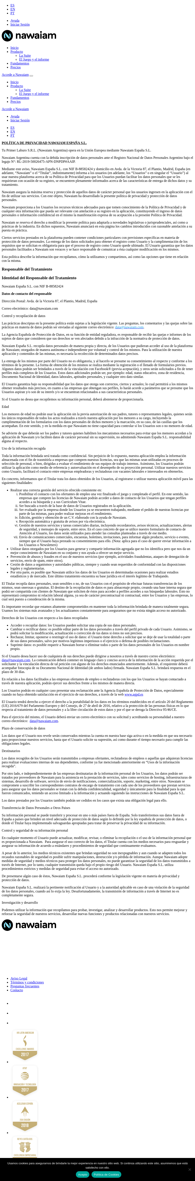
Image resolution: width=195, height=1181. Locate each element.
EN (12, 9)
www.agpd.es (134, 694)
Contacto (16, 990)
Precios (15, 67)
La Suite (25, 55)
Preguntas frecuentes (24, 986)
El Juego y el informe (34, 59)
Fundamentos (19, 63)
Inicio (14, 48)
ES (12, 5)
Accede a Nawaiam (15, 74)
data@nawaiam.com (16, 660)
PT (12, 13)
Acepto (82, 1174)
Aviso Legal (18, 978)
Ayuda (14, 20)
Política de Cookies (106, 1174)
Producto (16, 51)
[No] (189, 1169)
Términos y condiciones (27, 982)
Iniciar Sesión (20, 24)
